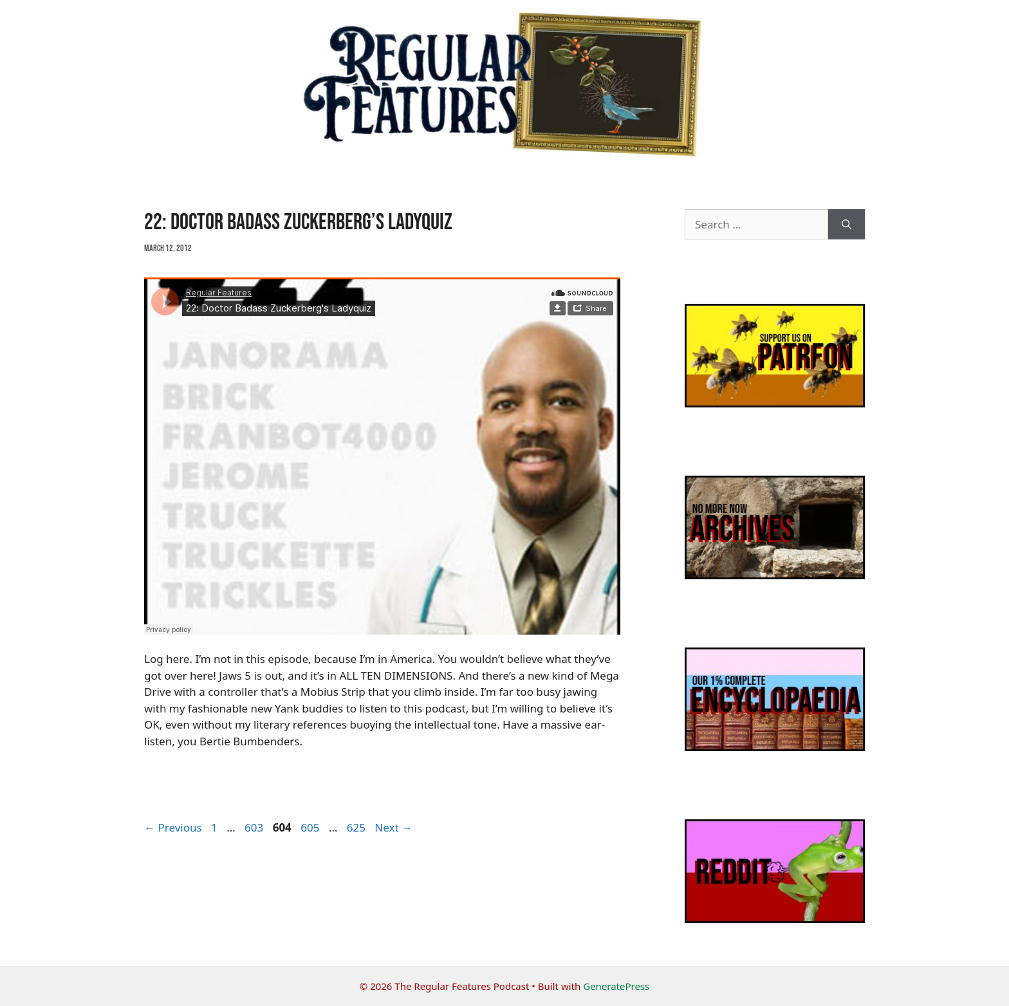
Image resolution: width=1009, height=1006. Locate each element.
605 (311, 827)
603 (255, 827)
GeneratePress (616, 986)
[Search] (846, 224)
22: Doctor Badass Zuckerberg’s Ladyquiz (298, 222)
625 (357, 827)
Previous (173, 827)
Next (393, 827)
